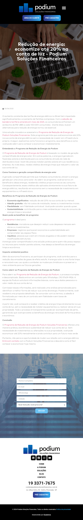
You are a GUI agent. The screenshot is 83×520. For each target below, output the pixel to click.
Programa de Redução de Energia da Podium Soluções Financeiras (35, 325)
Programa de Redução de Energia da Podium (25, 153)
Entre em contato (10, 341)
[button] (64, 8)
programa (9, 220)
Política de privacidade (63, 509)
